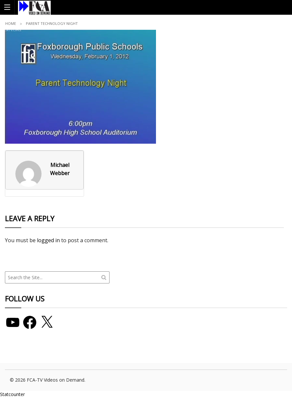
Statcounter (12, 394)
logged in (48, 240)
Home (10, 23)
